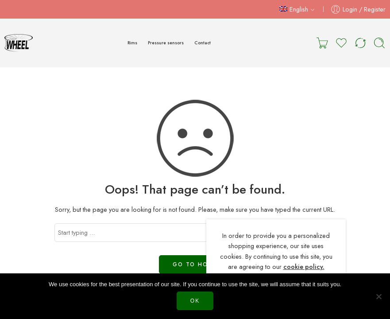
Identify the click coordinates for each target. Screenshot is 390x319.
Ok (195, 301)
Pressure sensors (166, 42)
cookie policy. (303, 266)
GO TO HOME (195, 264)
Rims (132, 42)
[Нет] (379, 296)
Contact (202, 42)
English (293, 9)
